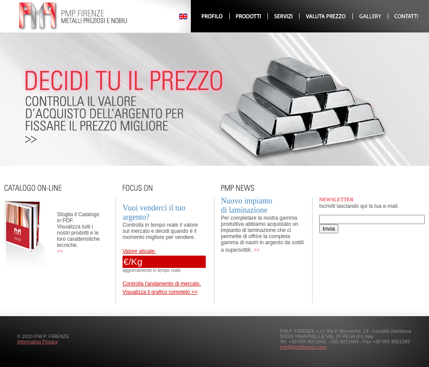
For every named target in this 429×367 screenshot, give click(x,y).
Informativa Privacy (37, 341)
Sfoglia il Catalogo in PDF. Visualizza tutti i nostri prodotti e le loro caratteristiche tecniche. (78, 229)
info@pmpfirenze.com (303, 346)
